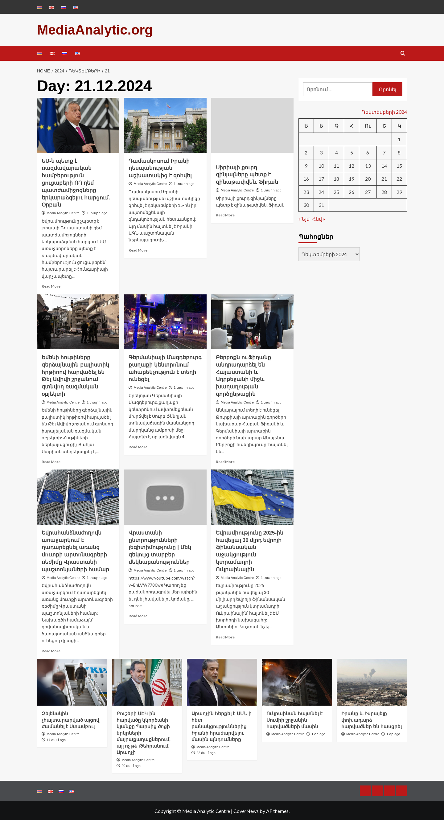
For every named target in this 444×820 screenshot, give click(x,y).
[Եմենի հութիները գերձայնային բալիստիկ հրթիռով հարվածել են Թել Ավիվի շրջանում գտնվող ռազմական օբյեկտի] (78, 320)
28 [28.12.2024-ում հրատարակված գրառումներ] (384, 191)
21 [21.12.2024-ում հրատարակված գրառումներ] (384, 178)
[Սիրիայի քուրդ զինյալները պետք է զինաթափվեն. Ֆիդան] (252, 124)
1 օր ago (318, 733)
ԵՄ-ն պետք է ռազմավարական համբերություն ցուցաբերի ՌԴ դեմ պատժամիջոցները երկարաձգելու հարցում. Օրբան (76, 182)
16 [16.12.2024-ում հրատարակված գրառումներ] (306, 178)
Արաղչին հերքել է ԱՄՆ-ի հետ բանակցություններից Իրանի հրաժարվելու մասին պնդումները (221, 725)
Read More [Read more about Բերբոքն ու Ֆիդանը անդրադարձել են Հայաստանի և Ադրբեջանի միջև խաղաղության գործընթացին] (225, 460)
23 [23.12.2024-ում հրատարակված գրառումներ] (306, 191)
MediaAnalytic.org (90, 29)
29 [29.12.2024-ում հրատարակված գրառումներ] (399, 191)
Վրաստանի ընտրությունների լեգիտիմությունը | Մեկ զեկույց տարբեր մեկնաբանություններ (160, 546)
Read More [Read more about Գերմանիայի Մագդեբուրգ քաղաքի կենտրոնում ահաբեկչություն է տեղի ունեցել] (138, 446)
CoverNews (246, 810)
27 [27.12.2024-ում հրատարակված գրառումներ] (368, 191)
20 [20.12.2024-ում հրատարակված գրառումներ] (368, 178)
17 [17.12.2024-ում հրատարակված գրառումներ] (321, 178)
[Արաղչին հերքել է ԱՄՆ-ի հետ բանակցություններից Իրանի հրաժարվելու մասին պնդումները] (222, 681)
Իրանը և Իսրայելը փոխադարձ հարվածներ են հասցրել (371, 719)
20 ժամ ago (131, 764)
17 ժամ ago (56, 738)
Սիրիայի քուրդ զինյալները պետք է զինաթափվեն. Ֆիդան (247, 173)
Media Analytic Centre (63, 212)
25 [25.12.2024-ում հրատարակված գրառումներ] (336, 191)
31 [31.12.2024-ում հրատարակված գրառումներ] (321, 204)
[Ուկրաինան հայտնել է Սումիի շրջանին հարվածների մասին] (297, 681)
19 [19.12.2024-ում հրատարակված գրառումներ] (351, 178)
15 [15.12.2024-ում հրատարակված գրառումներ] (399, 164)
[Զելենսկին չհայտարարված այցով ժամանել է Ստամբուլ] (72, 681)
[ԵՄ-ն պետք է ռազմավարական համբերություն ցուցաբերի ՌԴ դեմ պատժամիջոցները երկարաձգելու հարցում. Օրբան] (78, 124)
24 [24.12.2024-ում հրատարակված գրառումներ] (321, 191)
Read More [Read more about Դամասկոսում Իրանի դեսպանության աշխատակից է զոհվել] (138, 249)
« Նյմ (304, 217)
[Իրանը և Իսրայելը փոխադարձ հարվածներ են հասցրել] (372, 681)
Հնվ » (318, 217)
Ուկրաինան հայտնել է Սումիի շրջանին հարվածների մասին (294, 719)
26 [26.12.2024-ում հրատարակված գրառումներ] (351, 191)
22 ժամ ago (206, 751)
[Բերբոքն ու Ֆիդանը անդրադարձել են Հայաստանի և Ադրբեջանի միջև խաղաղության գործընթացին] (252, 320)
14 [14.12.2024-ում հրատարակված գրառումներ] (384, 164)
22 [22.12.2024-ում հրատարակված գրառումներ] (399, 178)
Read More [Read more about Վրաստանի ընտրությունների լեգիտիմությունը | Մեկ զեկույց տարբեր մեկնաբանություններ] (138, 615)
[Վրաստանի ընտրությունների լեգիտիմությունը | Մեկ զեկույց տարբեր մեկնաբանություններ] (165, 496)
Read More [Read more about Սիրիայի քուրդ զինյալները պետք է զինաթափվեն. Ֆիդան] (225, 214)
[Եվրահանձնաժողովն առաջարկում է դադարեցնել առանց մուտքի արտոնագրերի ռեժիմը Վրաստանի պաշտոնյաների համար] (78, 496)
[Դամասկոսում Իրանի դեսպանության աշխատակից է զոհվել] (165, 124)
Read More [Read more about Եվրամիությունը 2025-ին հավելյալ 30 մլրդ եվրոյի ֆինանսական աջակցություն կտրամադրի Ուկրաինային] (225, 635)
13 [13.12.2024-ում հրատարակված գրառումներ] (368, 164)
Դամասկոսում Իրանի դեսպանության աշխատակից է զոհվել (160, 167)
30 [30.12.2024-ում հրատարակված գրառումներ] (306, 204)
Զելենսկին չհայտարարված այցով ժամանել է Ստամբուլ (70, 719)
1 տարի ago (97, 212)
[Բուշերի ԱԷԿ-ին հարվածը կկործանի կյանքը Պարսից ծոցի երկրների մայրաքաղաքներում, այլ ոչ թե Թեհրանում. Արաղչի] (147, 681)
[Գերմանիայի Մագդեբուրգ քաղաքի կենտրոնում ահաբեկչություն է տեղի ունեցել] (165, 320)
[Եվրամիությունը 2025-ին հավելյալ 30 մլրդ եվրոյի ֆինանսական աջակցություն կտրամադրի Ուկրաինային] (252, 496)
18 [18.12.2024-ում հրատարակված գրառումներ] (336, 178)
